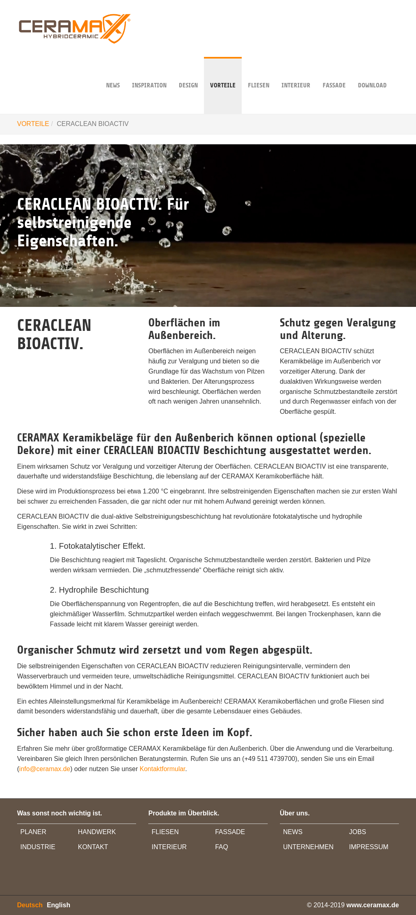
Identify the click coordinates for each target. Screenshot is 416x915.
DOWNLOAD (372, 73)
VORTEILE (223, 73)
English (58, 905)
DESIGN (188, 73)
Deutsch (30, 905)
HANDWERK (97, 831)
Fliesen (258, 73)
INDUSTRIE (37, 846)
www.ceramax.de (373, 905)
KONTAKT (93, 846)
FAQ (221, 846)
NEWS (113, 73)
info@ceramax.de (44, 768)
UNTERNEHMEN (308, 846)
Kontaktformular (162, 768)
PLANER (33, 831)
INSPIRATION (149, 73)
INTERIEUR (295, 73)
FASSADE (334, 73)
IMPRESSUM (368, 846)
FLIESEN (165, 831)
